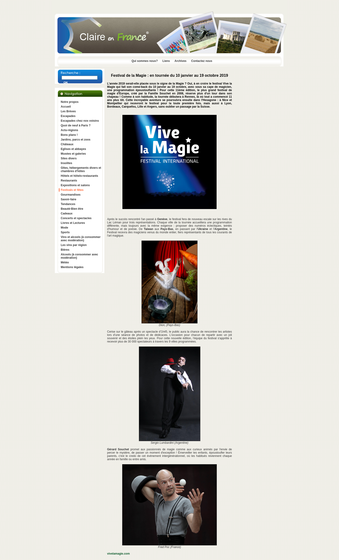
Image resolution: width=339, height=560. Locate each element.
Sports (65, 232)
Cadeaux (67, 213)
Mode (64, 227)
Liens (166, 61)
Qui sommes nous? (145, 61)
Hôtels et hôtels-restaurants (79, 175)
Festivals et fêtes (72, 190)
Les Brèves (68, 111)
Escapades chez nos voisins (80, 120)
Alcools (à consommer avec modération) (79, 256)
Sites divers (69, 158)
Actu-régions (69, 130)
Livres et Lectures (73, 223)
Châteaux (67, 144)
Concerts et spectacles (76, 218)
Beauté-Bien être (72, 208)
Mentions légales (72, 267)
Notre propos (69, 102)
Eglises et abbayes (73, 149)
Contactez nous (201, 61)
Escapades (68, 116)
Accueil (66, 106)
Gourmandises (71, 194)
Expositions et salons (75, 185)
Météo (65, 262)
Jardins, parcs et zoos (75, 139)
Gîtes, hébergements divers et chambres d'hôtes (81, 169)
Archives (180, 61)
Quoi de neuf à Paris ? (76, 125)
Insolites (66, 163)
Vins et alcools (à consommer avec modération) (81, 238)
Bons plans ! (69, 135)
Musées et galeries (73, 153)
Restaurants (69, 180)
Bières (65, 249)
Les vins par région (74, 245)
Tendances (68, 204)
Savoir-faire (68, 199)
